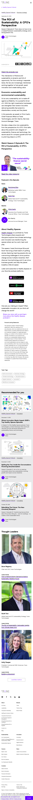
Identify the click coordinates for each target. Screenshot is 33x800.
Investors (4, 766)
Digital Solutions (19, 742)
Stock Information (5, 771)
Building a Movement (8, 674)
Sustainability (5, 734)
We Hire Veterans (5, 759)
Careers (3, 749)
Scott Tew (11, 196)
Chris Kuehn (12, 209)
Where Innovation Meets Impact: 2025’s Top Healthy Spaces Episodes (16, 421)
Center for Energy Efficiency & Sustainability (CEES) (8, 740)
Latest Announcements (21, 751)
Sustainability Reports (6, 743)
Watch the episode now (10, 72)
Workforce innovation (8, 382)
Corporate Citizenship (6, 710)
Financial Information (6, 773)
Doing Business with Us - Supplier (7, 725)
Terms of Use (19, 784)
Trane (17, 705)
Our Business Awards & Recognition (6, 718)
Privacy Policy (4, 784)
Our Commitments (5, 737)
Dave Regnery (7, 566)
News (17, 749)
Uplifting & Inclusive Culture (7, 713)
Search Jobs (4, 751)
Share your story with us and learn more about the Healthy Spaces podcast (15, 316)
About (3, 702)
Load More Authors (16, 680)
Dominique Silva (13, 187)
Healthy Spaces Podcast (8, 12)
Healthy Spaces (7, 233)
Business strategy (22, 12)
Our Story (3, 705)
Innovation (16, 379)
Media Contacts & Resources (22, 754)
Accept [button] (29, 798)
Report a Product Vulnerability (8, 790)
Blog (2, 730)
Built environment (7, 374)
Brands (18, 702)
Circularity (20, 500)
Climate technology (7, 376)
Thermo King (19, 708)
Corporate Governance (6, 715)
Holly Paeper (6, 662)
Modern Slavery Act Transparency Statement (21, 787)
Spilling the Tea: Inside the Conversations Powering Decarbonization (16, 466)
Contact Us (4, 728)
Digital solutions (6, 379)
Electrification (19, 745)
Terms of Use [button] (17, 798)
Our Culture (4, 756)
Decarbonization (20, 376)
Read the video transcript (10, 174)
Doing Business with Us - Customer (7, 721)
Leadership (4, 708)
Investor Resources (6, 779)
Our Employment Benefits (7, 762)
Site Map (3, 786)
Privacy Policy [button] (5, 798)
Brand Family (19, 710)
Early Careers (4, 754)
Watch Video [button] (4, 167)
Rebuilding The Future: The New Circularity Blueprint (13, 508)
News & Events (5, 768)
